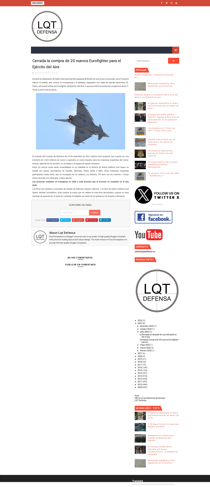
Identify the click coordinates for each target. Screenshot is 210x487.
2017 (140, 365)
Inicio (137, 396)
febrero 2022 (146, 350)
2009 (140, 387)
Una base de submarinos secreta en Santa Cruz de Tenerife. (160, 153)
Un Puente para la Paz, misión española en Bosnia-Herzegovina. (163, 164)
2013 (140, 376)
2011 (140, 381)
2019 (140, 359)
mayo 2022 (145, 345)
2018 (140, 362)
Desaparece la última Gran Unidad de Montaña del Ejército (161, 437)
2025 (140, 320)
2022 (140, 323)
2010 (140, 384)
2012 (140, 379)
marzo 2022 (145, 348)
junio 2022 (144, 332)
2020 (140, 356)
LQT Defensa (140, 400)
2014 (140, 373)
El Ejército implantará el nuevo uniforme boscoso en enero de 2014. (163, 105)
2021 (140, 353)
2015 (140, 370)
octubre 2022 (146, 329)
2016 (140, 367)
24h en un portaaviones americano (150, 398)
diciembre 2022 (147, 326)
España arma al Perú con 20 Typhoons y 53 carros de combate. (161, 141)
